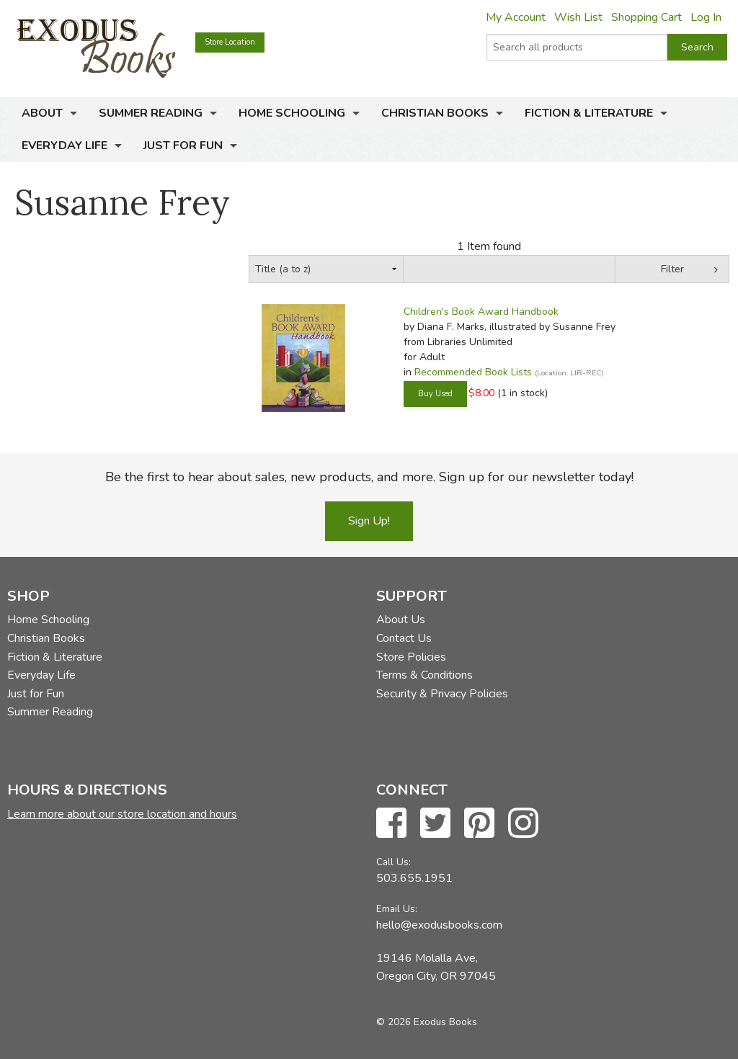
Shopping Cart (646, 17)
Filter (672, 269)
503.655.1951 (414, 878)
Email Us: (396, 909)
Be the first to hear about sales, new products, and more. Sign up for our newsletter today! (369, 477)
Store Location (230, 42)
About (42, 113)
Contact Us (404, 638)
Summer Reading (151, 113)
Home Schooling (292, 113)
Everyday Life (64, 145)
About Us (400, 619)
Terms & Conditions (424, 675)
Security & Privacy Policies (442, 694)
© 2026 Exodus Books (426, 1022)
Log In (705, 17)
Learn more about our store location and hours (122, 814)
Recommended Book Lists (473, 372)
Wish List (578, 17)
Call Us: (393, 862)
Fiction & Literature (589, 113)
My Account (516, 17)
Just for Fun (183, 145)
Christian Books (435, 113)
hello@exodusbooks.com (439, 925)
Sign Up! (369, 521)
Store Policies (411, 657)
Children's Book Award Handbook (481, 311)
